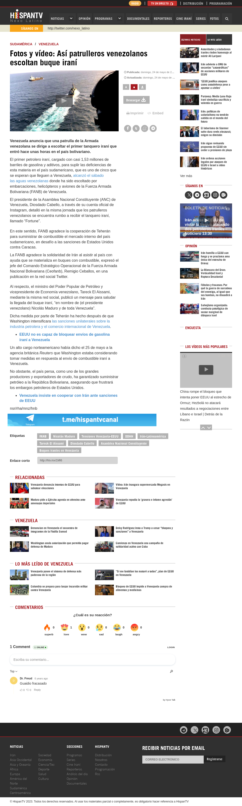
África (14, 769)
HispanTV (26, 15)
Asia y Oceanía (20, 764)
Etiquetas (17, 436)
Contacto (101, 764)
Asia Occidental (21, 759)
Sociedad (44, 755)
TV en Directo (162, 3)
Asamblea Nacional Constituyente (124, 443)
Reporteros (163, 18)
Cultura (43, 778)
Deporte (43, 769)
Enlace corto (20, 461)
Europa (15, 773)
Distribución (193, 3)
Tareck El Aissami (51, 443)
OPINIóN (85, 18)
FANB (43, 436)
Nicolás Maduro (64, 436)
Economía (45, 759)
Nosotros (101, 759)
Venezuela (49, 44)
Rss (97, 773)
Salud (42, 773)
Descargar (136, 100)
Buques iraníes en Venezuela (59, 450)
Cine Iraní (184, 18)
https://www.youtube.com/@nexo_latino (77, 28)
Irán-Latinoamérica (153, 436)
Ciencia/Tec (46, 764)
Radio (135, 3)
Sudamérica (21, 44)
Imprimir (135, 113)
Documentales (138, 18)
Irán (13, 755)
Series (201, 18)
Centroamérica (20, 792)
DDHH (129, 436)
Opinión (72, 778)
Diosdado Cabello (82, 443)
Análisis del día (77, 773)
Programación (220, 3)
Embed (155, 113)
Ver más (186, 176)
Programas (103, 18)
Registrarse (214, 759)
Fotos (214, 18)
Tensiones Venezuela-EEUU (100, 436)
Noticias (57, 18)
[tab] (193, 39)
